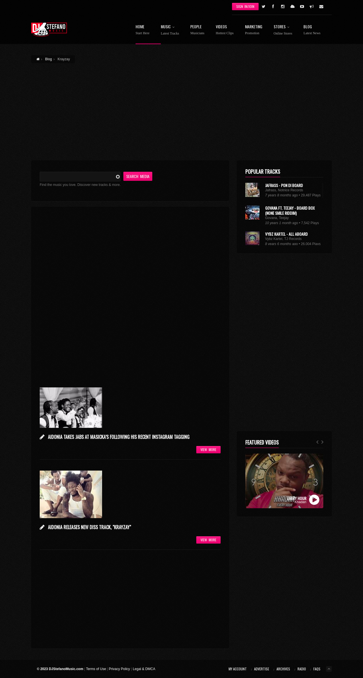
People (197, 30)
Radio (301, 668)
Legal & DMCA (144, 669)
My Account (238, 668)
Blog (311, 30)
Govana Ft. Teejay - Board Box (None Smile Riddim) (290, 210)
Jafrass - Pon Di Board (284, 185)
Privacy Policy (119, 669)
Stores (283, 30)
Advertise (261, 668)
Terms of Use (96, 669)
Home (142, 30)
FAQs (316, 668)
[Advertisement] (181, 108)
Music (170, 30)
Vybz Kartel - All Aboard (286, 234)
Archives (283, 668)
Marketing (253, 30)
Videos (225, 30)
